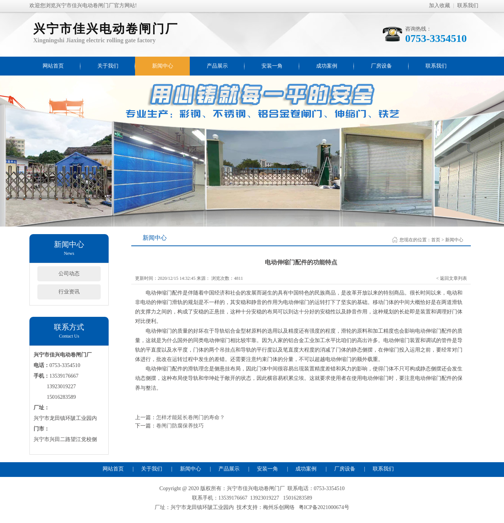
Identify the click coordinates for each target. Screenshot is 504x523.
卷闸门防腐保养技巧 (180, 426)
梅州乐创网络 (279, 507)
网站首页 (53, 66)
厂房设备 (381, 66)
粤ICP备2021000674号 (324, 507)
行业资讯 (69, 292)
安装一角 (272, 66)
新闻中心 (162, 66)
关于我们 (107, 66)
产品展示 (217, 66)
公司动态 (69, 273)
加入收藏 (439, 5)
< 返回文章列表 (451, 278)
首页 (435, 239)
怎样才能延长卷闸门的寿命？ (190, 417)
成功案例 (326, 66)
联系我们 (467, 5)
